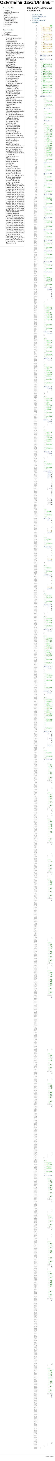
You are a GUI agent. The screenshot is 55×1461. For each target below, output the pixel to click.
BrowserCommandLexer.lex (15, 153)
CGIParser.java (11, 59)
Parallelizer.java (11, 123)
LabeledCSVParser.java (14, 102)
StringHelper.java (11, 139)
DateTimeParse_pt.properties (15, 203)
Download (7, 10)
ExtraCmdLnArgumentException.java (18, 97)
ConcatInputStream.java (14, 83)
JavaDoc (7, 15)
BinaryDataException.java (14, 54)
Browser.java (10, 55)
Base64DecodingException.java (16, 52)
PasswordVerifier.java (13, 126)
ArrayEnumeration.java (13, 38)
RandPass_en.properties (14, 239)
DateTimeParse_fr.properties (15, 196)
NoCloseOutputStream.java (15, 116)
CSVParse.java (11, 61)
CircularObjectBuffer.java (14, 71)
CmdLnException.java (13, 76)
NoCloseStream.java (12, 120)
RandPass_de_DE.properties (15, 238)
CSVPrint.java (10, 64)
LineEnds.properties (12, 213)
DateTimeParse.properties (14, 184)
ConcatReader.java (12, 85)
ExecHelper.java (11, 95)
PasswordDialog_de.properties (16, 220)
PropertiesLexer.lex (12, 156)
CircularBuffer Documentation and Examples (39, 16)
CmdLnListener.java (12, 78)
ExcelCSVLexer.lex (12, 161)
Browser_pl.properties (13, 182)
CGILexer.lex (10, 154)
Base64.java (10, 50)
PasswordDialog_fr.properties (15, 227)
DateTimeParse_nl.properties (15, 199)
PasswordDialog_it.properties (15, 229)
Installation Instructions (11, 12)
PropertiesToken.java (13, 128)
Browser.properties (12, 166)
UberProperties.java (12, 144)
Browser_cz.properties (13, 168)
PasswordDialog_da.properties (16, 218)
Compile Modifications (11, 22)
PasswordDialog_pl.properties (15, 232)
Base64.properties (12, 165)
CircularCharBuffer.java (13, 69)
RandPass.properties (13, 234)
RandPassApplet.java (13, 132)
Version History (9, 20)
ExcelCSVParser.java (13, 92)
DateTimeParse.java (12, 87)
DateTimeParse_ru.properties (15, 206)
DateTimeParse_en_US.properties (17, 192)
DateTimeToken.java (12, 88)
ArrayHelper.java (11, 40)
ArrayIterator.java (11, 41)
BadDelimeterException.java (15, 43)
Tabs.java (9, 142)
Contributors (8, 24)
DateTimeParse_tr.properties (15, 210)
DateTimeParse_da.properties (15, 187)
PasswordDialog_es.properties (16, 225)
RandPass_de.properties (14, 236)
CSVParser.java (11, 62)
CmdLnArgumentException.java (16, 74)
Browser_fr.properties (13, 179)
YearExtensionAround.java (14, 147)
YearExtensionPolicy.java (14, 151)
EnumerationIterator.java (14, 90)
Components (8, 14)
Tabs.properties (11, 243)
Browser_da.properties (13, 170)
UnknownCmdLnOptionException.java (18, 146)
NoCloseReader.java (12, 118)
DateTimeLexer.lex (12, 159)
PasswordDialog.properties (14, 215)
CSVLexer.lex (10, 158)
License (51, 1)
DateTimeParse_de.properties (15, 189)
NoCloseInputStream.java (14, 114)
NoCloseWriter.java (12, 121)
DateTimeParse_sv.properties (15, 208)
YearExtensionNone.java (14, 149)
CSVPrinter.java (11, 66)
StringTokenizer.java (12, 140)
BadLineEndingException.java (15, 47)
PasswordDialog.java (13, 125)
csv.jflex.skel (10, 163)
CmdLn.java (10, 73)
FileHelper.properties (12, 212)
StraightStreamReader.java (15, 137)
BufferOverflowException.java (15, 57)
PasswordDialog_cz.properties (16, 217)
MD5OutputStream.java (13, 109)
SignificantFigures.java (13, 133)
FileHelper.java (11, 99)
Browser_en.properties (13, 173)
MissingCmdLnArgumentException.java (18, 111)
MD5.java (9, 106)
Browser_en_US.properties (15, 175)
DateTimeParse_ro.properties (15, 205)
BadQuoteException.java (14, 48)
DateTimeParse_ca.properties (15, 185)
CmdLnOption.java (12, 80)
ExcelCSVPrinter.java (13, 94)
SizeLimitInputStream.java (14, 135)
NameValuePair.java (12, 113)
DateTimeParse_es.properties (15, 194)
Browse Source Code (11, 17)
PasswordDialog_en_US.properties (17, 224)
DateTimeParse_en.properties (15, 191)
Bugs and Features (10, 19)
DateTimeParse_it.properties (15, 198)
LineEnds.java (10, 104)
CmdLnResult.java (12, 81)
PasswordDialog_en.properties (16, 222)
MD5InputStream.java (13, 107)
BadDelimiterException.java (15, 45)
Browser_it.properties (13, 180)
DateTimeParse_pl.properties (15, 201)
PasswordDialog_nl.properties (15, 231)
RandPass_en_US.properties (15, 241)
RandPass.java (11, 130)
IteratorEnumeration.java (14, 100)
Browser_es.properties (13, 177)
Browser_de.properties (13, 172)
